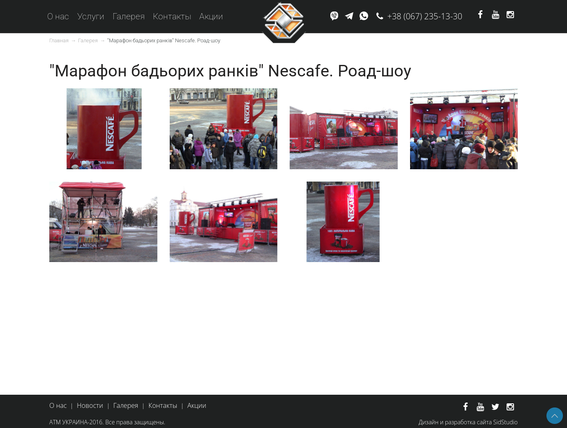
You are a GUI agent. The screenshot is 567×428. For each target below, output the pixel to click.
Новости (90, 405)
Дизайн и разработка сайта (455, 422)
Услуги (90, 16)
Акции (211, 16)
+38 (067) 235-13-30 (425, 16)
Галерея (129, 16)
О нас (58, 16)
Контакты (172, 16)
